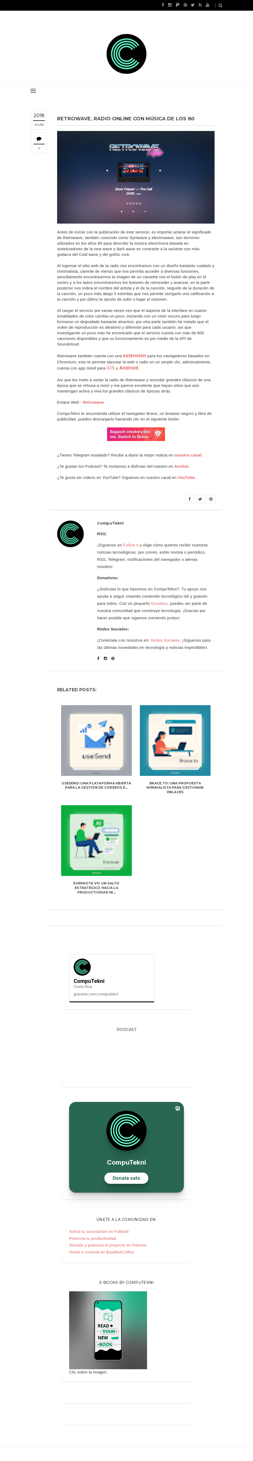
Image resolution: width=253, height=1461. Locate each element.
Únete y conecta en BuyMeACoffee (101, 1252)
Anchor (181, 466)
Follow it (131, 545)
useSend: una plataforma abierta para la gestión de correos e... (96, 785)
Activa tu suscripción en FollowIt (99, 1231)
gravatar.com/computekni (96, 994)
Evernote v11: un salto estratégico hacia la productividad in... (96, 887)
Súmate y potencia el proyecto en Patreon (108, 1245)
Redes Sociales (165, 640)
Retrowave (93, 402)
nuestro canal (188, 455)
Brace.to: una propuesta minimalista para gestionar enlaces (175, 787)
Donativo (159, 603)
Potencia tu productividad (92, 1238)
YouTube (186, 477)
